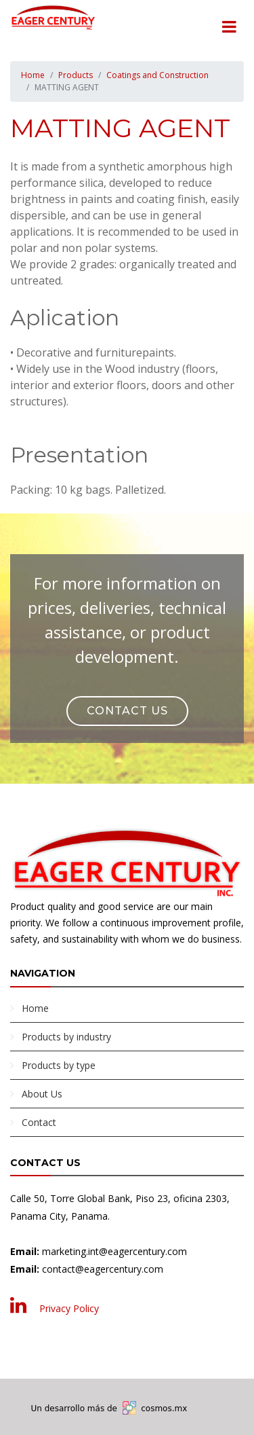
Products (75, 75)
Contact (39, 1122)
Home (33, 75)
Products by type (59, 1065)
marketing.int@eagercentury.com (114, 1251)
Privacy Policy (69, 1308)
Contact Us (127, 710)
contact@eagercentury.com (102, 1269)
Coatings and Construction (157, 75)
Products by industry (66, 1036)
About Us (42, 1093)
